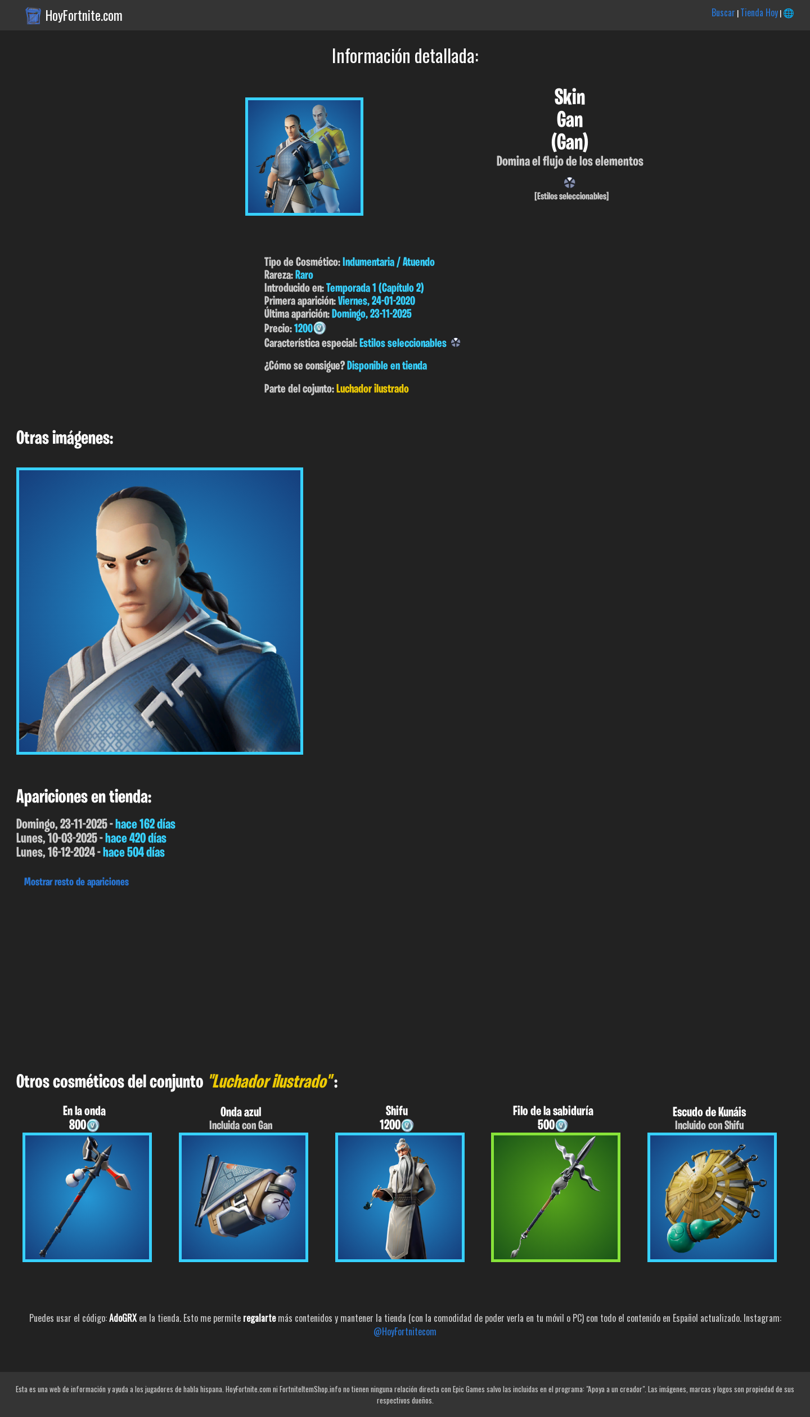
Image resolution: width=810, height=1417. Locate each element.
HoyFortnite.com (84, 15)
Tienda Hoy (759, 12)
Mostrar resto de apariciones (76, 882)
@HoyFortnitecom (405, 1331)
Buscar (723, 12)
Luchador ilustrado (372, 389)
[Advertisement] (337, 977)
